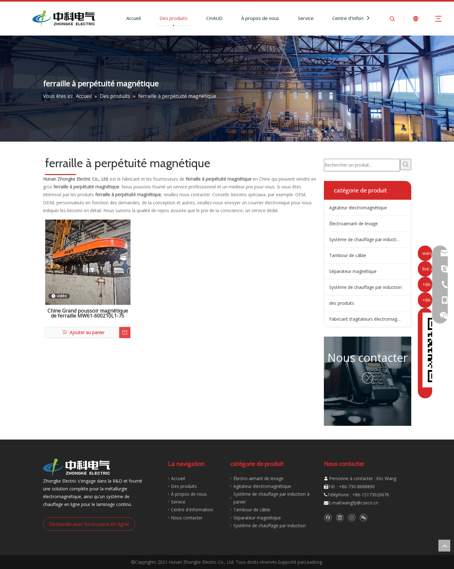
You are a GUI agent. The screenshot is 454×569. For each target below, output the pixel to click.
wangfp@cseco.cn (360, 503)
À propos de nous (260, 18)
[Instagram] (351, 517)
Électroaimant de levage (353, 223)
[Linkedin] (340, 517)
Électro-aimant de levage (258, 478)
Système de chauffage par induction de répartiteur (370, 239)
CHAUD (214, 18)
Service (306, 18)
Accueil (133, 18)
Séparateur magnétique (353, 271)
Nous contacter (367, 357)
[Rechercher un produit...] (362, 165)
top (444, 546)
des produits (341, 303)
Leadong (313, 562)
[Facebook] (328, 517)
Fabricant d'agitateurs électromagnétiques (370, 319)
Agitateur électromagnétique (358, 208)
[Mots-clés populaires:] (405, 164)
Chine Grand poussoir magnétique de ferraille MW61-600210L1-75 (87, 313)
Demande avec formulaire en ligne (89, 524)
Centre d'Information (354, 18)
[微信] (363, 517)
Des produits (173, 18)
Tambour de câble (347, 255)
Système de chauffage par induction (365, 287)
